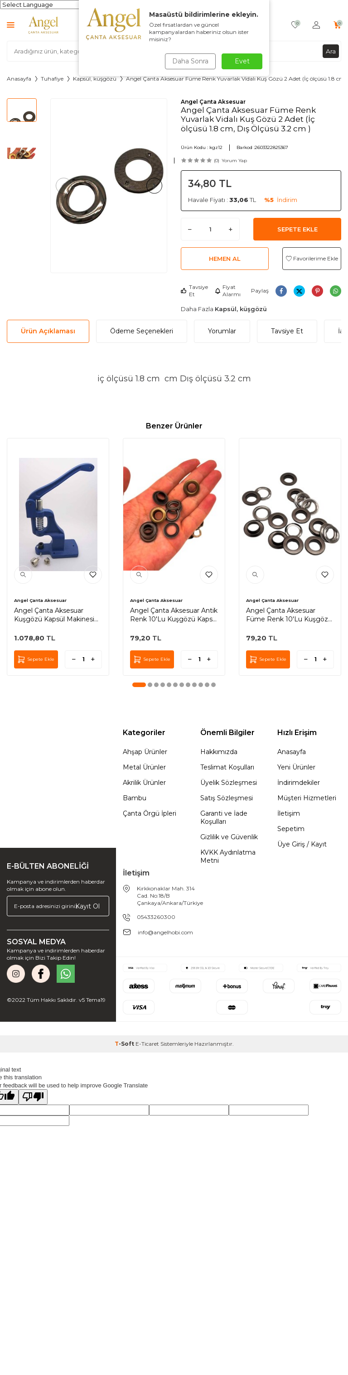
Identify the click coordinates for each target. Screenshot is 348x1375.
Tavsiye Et (194, 291)
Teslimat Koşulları (227, 767)
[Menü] (10, 24)
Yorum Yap (234, 160)
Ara (331, 51)
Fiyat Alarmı (228, 291)
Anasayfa (19, 78)
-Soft (125, 1043)
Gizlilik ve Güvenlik (229, 837)
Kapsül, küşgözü (94, 78)
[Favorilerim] (295, 25)
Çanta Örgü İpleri (149, 813)
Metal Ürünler (144, 767)
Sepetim (290, 829)
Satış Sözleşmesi (226, 798)
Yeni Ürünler (296, 767)
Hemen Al (225, 258)
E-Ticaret (147, 1043)
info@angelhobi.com (165, 932)
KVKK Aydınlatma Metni (228, 856)
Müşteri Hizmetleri (306, 798)
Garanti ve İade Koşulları (223, 817)
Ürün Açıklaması (48, 331)
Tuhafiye (52, 78)
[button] (65, 185)
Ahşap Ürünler (145, 752)
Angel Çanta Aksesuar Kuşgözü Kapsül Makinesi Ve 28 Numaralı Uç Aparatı (55, 614)
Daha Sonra (189, 61)
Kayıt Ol (87, 906)
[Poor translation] (33, 1097)
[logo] (43, 25)
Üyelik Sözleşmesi (228, 783)
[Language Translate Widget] (44, 4)
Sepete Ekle (297, 229)
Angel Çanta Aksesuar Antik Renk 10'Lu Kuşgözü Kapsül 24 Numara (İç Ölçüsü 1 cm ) (174, 614)
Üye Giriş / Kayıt (302, 844)
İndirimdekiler (298, 783)
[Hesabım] (316, 25)
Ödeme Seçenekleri (141, 331)
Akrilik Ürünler (144, 783)
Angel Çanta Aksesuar (213, 101)
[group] (109, 186)
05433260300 (156, 916)
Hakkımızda (218, 752)
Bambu (134, 798)
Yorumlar (222, 331)
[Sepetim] (337, 25)
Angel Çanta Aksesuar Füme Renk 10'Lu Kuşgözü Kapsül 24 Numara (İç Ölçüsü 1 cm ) (289, 614)
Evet (242, 61)
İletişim (288, 813)
